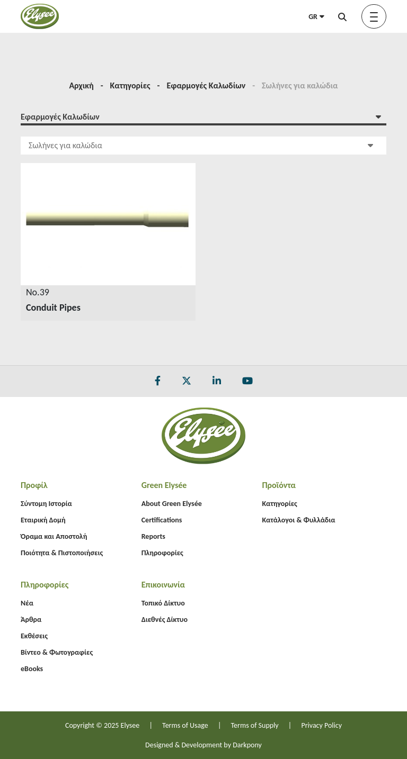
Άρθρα (31, 619)
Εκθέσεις (34, 635)
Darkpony (247, 744)
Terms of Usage (185, 725)
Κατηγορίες (130, 85)
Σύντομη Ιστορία (46, 503)
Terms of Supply (255, 725)
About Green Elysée (171, 503)
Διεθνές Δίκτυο (164, 619)
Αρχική (81, 85)
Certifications (161, 520)
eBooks (32, 668)
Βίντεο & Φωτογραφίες (57, 652)
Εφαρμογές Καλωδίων (205, 85)
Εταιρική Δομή (43, 520)
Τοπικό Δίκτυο (163, 603)
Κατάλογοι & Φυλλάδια (298, 520)
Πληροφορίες (162, 552)
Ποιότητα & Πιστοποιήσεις (62, 552)
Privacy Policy (321, 725)
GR (316, 16)
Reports (153, 536)
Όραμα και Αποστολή (54, 536)
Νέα (27, 603)
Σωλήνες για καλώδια (201, 144)
